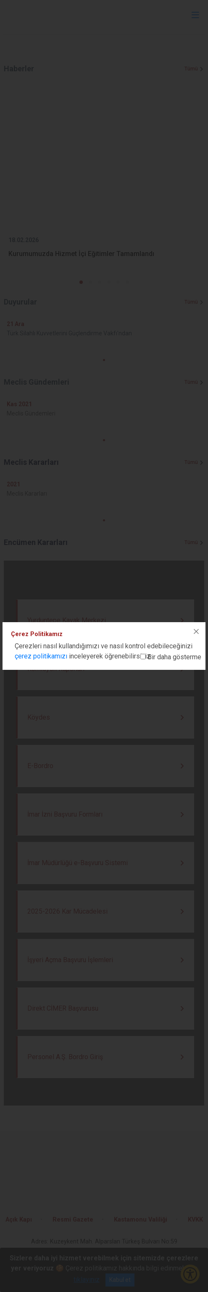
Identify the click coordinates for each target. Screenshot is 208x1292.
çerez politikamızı (41, 656)
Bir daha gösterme (174, 657)
